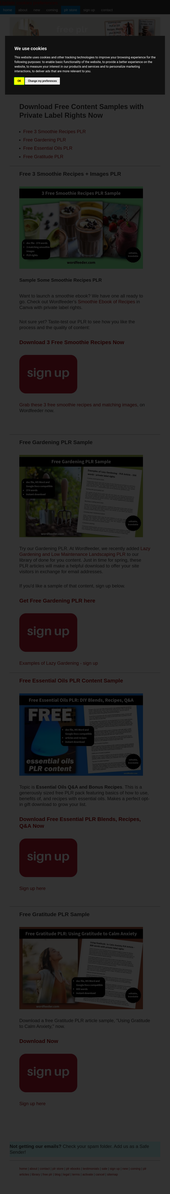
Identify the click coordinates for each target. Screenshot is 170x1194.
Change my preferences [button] (42, 80)
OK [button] (19, 80)
